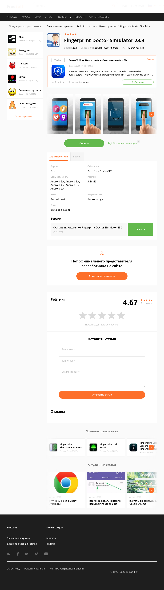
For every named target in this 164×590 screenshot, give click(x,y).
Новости (79, 16)
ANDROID (62, 16)
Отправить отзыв (102, 394)
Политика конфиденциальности (66, 568)
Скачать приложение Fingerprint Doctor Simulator (88, 227)
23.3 (70, 47)
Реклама (50, 543)
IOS (50, 16)
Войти (125, 5)
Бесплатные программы (60, 26)
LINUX (38, 16)
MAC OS (26, 16)
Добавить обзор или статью (22, 543)
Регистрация (138, 5)
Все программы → (25, 116)
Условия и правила (34, 568)
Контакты (51, 537)
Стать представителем (102, 276)
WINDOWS (12, 16)
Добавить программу (18, 537)
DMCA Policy (13, 568)
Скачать (84, 143)
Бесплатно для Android (105, 47)
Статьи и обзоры (99, 16)
